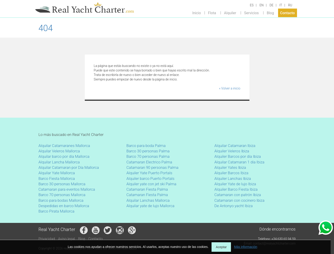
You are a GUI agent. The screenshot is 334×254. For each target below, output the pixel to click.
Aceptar (221, 247)
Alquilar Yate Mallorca (57, 173)
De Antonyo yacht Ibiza (233, 206)
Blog (270, 13)
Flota (212, 13)
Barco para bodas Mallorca (61, 200)
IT (280, 5)
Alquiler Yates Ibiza (230, 167)
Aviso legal (66, 239)
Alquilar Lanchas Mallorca (148, 200)
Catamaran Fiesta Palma (147, 189)
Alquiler (230, 13)
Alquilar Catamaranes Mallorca (64, 145)
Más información (245, 247)
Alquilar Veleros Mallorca (59, 151)
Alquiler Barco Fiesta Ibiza (236, 189)
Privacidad (47, 239)
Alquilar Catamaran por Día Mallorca (69, 167)
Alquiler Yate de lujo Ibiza (235, 184)
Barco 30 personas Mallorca (62, 184)
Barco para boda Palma (146, 145)
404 (46, 28)
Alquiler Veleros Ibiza (231, 151)
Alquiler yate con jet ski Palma (151, 184)
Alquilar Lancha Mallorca (59, 162)
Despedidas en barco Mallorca (64, 206)
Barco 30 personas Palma (148, 151)
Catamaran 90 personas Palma (153, 167)
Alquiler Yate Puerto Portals (149, 173)
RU (290, 5)
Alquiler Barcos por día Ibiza (237, 156)
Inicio (196, 13)
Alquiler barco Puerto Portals (151, 178)
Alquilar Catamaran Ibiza (235, 145)
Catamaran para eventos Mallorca (67, 189)
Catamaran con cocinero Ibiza (239, 200)
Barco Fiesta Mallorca (57, 178)
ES (251, 5)
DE (271, 5)
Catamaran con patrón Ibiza (237, 194)
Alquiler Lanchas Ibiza (232, 178)
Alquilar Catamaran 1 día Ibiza (239, 162)
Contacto (287, 13)
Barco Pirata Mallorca (56, 211)
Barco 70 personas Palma (148, 156)
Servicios (251, 13)
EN (262, 5)
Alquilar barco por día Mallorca (64, 156)
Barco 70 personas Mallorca (62, 194)
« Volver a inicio (229, 88)
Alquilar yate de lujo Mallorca (151, 206)
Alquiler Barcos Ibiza (231, 173)
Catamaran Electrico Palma (149, 162)
